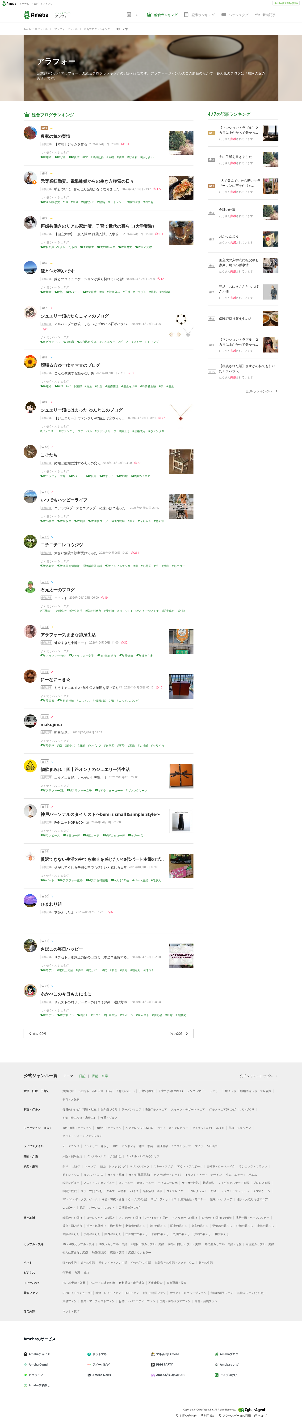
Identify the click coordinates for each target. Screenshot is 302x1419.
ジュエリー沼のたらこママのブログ (75, 316)
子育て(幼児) (146, 1091)
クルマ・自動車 (116, 1191)
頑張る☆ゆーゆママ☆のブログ (70, 365)
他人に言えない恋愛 (75, 1252)
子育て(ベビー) (125, 1091)
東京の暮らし (199, 1226)
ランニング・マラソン (253, 1166)
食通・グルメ (109, 1118)
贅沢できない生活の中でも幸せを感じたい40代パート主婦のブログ (105, 859)
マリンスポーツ (139, 1166)
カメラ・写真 (115, 1175)
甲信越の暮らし (222, 1226)
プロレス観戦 (261, 1183)
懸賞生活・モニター (193, 1199)
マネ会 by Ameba (167, 1354)
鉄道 (214, 1191)
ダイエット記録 (202, 1128)
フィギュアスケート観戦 (233, 1183)
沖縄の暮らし (202, 1234)
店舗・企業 (100, 1076)
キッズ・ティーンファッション (82, 1136)
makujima (51, 724)
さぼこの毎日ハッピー (62, 949)
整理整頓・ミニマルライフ (174, 1146)
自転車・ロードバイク (221, 1166)
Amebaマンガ (228, 1364)
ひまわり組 (51, 904)
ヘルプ (260, 1415)
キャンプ (90, 1166)
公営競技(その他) (129, 1208)
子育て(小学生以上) (170, 1091)
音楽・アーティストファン (98, 1301)
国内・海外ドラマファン (175, 1301)
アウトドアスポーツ (190, 1166)
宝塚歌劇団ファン (221, 1293)
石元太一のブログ (58, 589)
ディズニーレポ (168, 1183)
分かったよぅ (229, 236)
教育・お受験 (71, 1099)
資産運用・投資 (176, 1283)
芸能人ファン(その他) (250, 1293)
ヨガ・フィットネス (163, 1199)
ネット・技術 (71, 1311)
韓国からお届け (72, 1218)
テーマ (68, 1076)
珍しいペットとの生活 (113, 1263)
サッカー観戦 (190, 1183)
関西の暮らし (113, 1234)
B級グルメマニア (156, 1109)
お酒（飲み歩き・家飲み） (79, 1118)
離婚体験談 (99, 1252)
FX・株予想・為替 (74, 1283)
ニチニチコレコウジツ (62, 545)
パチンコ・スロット (102, 1208)
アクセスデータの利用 (235, 1415)
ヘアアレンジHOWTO (139, 1128)
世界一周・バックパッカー (252, 1218)
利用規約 (207, 1415)
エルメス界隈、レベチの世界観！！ (80, 777)
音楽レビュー (145, 1183)
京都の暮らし (92, 1234)
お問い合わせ (186, 1415)
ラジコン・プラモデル (235, 1191)
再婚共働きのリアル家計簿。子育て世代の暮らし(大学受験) (97, 226)
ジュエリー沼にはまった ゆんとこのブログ (81, 410)
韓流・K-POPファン (108, 1293)
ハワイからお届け (156, 1218)
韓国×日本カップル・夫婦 (147, 1244)
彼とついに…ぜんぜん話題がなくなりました (87, 189)
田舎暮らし (222, 1234)
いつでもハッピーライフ (64, 500)
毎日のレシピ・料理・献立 (79, 1109)
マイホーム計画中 (206, 1146)
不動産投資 (155, 1283)
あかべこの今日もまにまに (66, 994)
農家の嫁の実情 (55, 136)
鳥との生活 (206, 1263)
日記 (82, 1076)
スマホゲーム (261, 1191)
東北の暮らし (157, 1226)
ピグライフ (35, 1375)
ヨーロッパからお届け (100, 1218)
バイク (134, 1191)
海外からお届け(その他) (216, 1218)
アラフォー (56, 61)
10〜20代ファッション (77, 1128)
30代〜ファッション (109, 1128)
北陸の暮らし (244, 1226)
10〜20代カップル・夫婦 (78, 1244)
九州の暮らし (181, 1234)
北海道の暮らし (135, 1226)
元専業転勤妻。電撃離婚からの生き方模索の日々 (87, 181)
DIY (115, 1146)
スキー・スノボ (163, 1166)
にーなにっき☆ (55, 679)
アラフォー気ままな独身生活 (68, 634)
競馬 (82, 1208)
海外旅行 (116, 1226)
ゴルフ (76, 1166)
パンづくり (247, 1109)
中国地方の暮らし (137, 1234)
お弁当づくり (109, 1109)
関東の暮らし (178, 1226)
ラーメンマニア (131, 1109)
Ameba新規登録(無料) (286, 3)
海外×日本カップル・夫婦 (184, 1244)
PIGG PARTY (163, 1364)
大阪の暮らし (71, 1234)
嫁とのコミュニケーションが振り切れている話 (89, 279)
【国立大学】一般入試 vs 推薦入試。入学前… (87, 234)
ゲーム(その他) (137, 1199)
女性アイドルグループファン (188, 1293)
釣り (65, 1166)
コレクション (198, 1191)
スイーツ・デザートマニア (188, 1109)
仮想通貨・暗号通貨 (131, 1283)
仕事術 (67, 1273)
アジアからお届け (130, 1218)
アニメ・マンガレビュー (99, 1183)
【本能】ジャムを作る (70, 144)
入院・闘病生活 (72, 1156)
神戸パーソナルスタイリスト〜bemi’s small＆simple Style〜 (100, 814)
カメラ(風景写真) (139, 1175)
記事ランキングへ (262, 391)
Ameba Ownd (37, 1364)
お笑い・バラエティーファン (137, 1301)
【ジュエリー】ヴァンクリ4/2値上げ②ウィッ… (89, 418)
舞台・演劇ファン (206, 1301)
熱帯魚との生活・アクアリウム (175, 1263)
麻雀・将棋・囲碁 (113, 1199)
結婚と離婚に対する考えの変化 (77, 463)
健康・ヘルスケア (221, 1199)
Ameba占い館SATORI (170, 1375)
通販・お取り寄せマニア (252, 1199)
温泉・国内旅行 (72, 1226)
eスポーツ (69, 1208)
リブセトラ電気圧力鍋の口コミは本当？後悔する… (92, 957)
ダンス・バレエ (93, 1175)
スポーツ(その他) (91, 1191)
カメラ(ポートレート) (167, 1175)
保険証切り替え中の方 (235, 318)
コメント (60, 598)
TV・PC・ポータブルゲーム (80, 1199)
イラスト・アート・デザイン (203, 1175)
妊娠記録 (68, 1091)
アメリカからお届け (184, 1218)
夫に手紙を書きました (235, 156)
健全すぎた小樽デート (70, 642)
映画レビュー (71, 1183)
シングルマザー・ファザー (204, 1091)
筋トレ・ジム (71, 1175)
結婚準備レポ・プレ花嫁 (255, 1091)
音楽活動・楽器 (152, 1191)
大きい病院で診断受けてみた (75, 553)
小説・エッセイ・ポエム (241, 1175)
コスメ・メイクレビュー (172, 1128)
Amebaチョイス (39, 1354)
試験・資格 (82, 1273)
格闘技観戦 (70, 1191)
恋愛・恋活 (117, 1252)
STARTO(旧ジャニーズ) (77, 1293)
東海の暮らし (265, 1226)
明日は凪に (62, 732)
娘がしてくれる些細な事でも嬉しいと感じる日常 (90, 867)
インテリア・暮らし (96, 1146)
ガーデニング (71, 1146)
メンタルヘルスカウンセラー (144, 1156)
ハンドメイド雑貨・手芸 (137, 1146)
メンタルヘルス (96, 1156)
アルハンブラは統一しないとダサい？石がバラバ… (92, 324)
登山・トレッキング (113, 1166)
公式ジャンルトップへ (259, 1076)
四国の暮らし (160, 1234)
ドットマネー (100, 1354)
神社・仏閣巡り (96, 1226)
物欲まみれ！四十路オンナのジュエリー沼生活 (85, 769)
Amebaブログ (228, 1354)
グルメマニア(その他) (222, 1109)
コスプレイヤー (176, 1191)
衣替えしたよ (64, 912)
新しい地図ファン (154, 1293)
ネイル (220, 1128)
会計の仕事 (227, 209)
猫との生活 (70, 1263)
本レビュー (126, 1183)
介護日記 (116, 1156)
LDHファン (132, 1293)
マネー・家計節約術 (102, 1283)
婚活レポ (230, 1091)
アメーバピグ (100, 1364)
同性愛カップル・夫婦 (260, 1244)
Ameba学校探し (39, 1385)
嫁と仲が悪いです (58, 271)
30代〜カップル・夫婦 (112, 1244)
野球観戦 (208, 1183)
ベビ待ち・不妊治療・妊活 (95, 1091)
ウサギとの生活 (141, 1263)
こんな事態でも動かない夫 (74, 373)
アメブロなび (228, 1375)
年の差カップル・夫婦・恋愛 (223, 1244)
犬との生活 (88, 1263)
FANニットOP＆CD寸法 (71, 822)
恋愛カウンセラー (139, 1252)
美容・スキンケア (240, 1128)
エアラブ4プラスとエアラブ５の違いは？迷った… (91, 508)
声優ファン (70, 1301)
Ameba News (101, 1375)
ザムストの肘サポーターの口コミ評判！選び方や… (92, 1002)
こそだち (49, 455)
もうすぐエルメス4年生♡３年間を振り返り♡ (88, 687)
